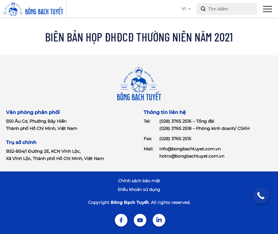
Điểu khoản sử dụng (139, 189)
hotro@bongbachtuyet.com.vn (191, 156)
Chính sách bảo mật (139, 180)
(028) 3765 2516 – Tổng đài (186, 121)
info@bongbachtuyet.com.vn (190, 149)
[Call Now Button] (260, 195)
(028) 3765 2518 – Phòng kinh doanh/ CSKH (204, 128)
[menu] (267, 9)
